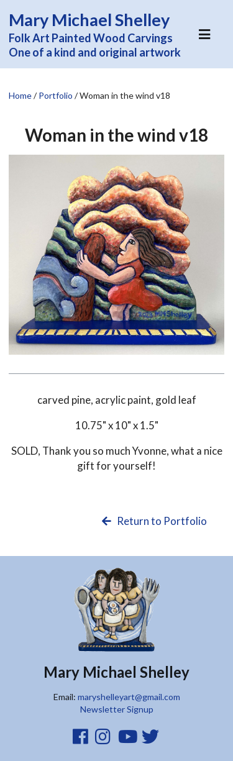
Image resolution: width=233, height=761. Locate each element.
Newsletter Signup (116, 709)
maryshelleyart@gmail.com (129, 696)
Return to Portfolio (154, 520)
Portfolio (56, 95)
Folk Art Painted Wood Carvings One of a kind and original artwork (102, 34)
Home (20, 95)
